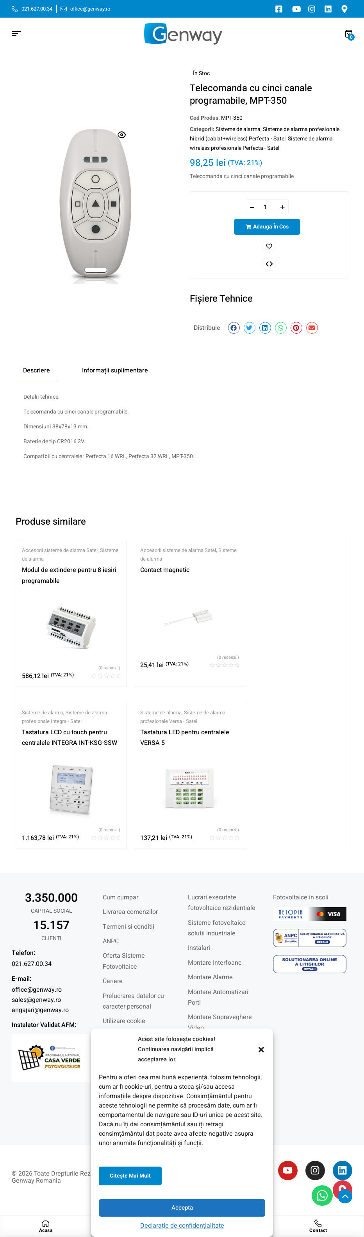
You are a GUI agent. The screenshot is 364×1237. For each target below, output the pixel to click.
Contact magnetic (164, 570)
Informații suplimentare (115, 370)
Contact (318, 1230)
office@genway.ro (37, 989)
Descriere (36, 370)
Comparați (269, 264)
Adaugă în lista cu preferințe (269, 246)
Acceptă (182, 1207)
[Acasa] (46, 1223)
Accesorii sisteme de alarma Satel (60, 550)
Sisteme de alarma (238, 129)
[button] (261, 1050)
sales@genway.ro (36, 1000)
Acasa (46, 1230)
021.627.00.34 (32, 964)
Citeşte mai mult (130, 1176)
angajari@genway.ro (40, 1010)
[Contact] (318, 1223)
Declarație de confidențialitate (182, 1225)
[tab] (36, 370)
